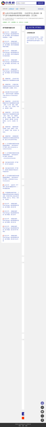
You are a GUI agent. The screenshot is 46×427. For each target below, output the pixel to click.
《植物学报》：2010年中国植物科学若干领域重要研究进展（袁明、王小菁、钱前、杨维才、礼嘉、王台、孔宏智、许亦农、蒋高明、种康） (11, 105)
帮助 (20, 425)
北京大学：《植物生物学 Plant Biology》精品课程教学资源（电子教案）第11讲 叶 (11, 212)
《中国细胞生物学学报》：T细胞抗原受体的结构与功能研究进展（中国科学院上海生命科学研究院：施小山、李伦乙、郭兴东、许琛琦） (11, 196)
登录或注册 (40, 8)
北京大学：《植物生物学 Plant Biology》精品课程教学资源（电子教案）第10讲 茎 (11, 205)
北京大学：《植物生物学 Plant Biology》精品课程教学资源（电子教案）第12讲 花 (11, 220)
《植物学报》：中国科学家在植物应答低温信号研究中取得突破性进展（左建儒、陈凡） (11, 86)
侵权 (26, 425)
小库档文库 (11, 8)
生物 (17, 8)
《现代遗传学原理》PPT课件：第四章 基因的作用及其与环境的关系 (10, 169)
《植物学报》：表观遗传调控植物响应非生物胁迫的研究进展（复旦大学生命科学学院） (11, 137)
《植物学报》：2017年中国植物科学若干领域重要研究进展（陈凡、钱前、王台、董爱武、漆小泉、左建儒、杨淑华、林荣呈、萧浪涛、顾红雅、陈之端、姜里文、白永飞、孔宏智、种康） (11, 117)
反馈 (23, 425)
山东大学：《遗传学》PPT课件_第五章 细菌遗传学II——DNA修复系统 (10, 186)
